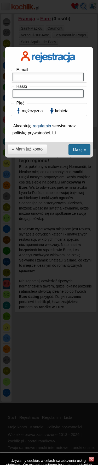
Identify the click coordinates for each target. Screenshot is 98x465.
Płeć (20, 103)
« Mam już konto (27, 149)
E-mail (22, 70)
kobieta (62, 111)
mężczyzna (32, 111)
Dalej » (79, 149)
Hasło (21, 86)
